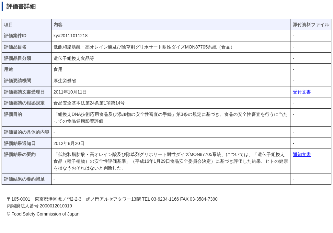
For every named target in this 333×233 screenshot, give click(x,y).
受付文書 (302, 92)
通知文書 (302, 154)
